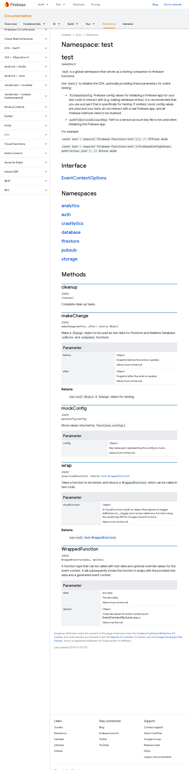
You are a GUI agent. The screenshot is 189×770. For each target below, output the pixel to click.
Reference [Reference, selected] (109, 24)
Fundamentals (32, 24)
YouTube (104, 745)
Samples (128, 24)
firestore (70, 241)
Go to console (173, 4)
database (71, 232)
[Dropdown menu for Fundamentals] (45, 23)
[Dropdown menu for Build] (48, 4)
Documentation (18, 16)
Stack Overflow (153, 733)
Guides (58, 727)
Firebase (66, 34)
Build (41, 4)
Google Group (152, 739)
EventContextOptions (83, 178)
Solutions (79, 4)
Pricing (95, 4)
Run (58, 4)
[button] (22, 29)
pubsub (69, 250)
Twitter (103, 739)
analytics (70, 206)
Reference (92, 34)
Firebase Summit (109, 733)
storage (69, 259)
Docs (78, 34)
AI (54, 24)
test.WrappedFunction (115, 476)
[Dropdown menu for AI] (60, 23)
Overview (10, 24)
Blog (155, 4)
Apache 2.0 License (122, 637)
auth (66, 214)
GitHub (58, 751)
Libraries (59, 745)
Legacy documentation (157, 757)
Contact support (153, 727)
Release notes (152, 745)
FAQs (147, 751)
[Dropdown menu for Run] (65, 4)
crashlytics (72, 223)
